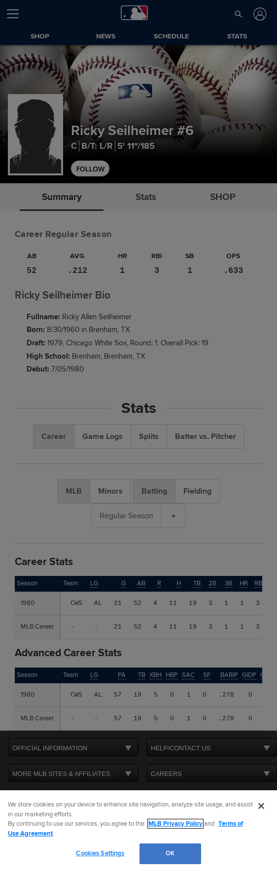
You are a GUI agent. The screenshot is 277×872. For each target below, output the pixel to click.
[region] (138, 831)
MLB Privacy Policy (175, 824)
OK (170, 853)
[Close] (261, 806)
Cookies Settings (100, 853)
